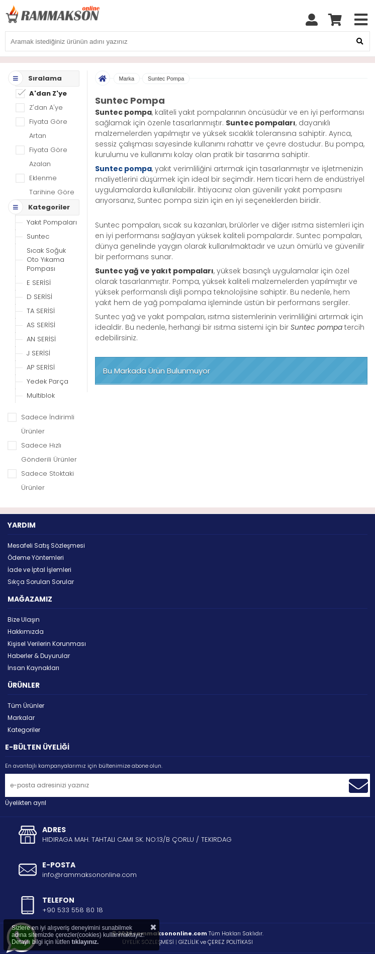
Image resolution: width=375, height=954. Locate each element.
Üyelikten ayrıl (25, 777)
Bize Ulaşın (24, 594)
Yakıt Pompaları (52, 197)
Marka (127, 53)
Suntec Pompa (166, 53)
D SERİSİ (39, 271)
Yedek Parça (47, 356)
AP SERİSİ (41, 342)
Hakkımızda (26, 606)
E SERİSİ (39, 257)
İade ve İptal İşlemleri (39, 544)
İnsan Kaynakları (33, 642)
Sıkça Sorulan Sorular (41, 556)
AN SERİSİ (41, 314)
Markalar (21, 692)
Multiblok (41, 370)
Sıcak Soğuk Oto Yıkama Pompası (46, 234)
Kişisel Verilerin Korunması (47, 618)
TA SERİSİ (41, 285)
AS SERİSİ (41, 300)
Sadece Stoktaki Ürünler (47, 455)
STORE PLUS (161, 939)
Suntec (38, 211)
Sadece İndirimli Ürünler (47, 399)
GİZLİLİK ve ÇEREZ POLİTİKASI (215, 917)
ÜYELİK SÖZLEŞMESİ (148, 917)
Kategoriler (24, 704)
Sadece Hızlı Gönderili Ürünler (49, 427)
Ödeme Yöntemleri (36, 532)
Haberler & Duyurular (39, 630)
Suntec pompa (123, 143)
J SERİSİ (38, 328)
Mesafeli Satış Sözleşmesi (46, 520)
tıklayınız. (85, 941)
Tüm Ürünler (26, 680)
